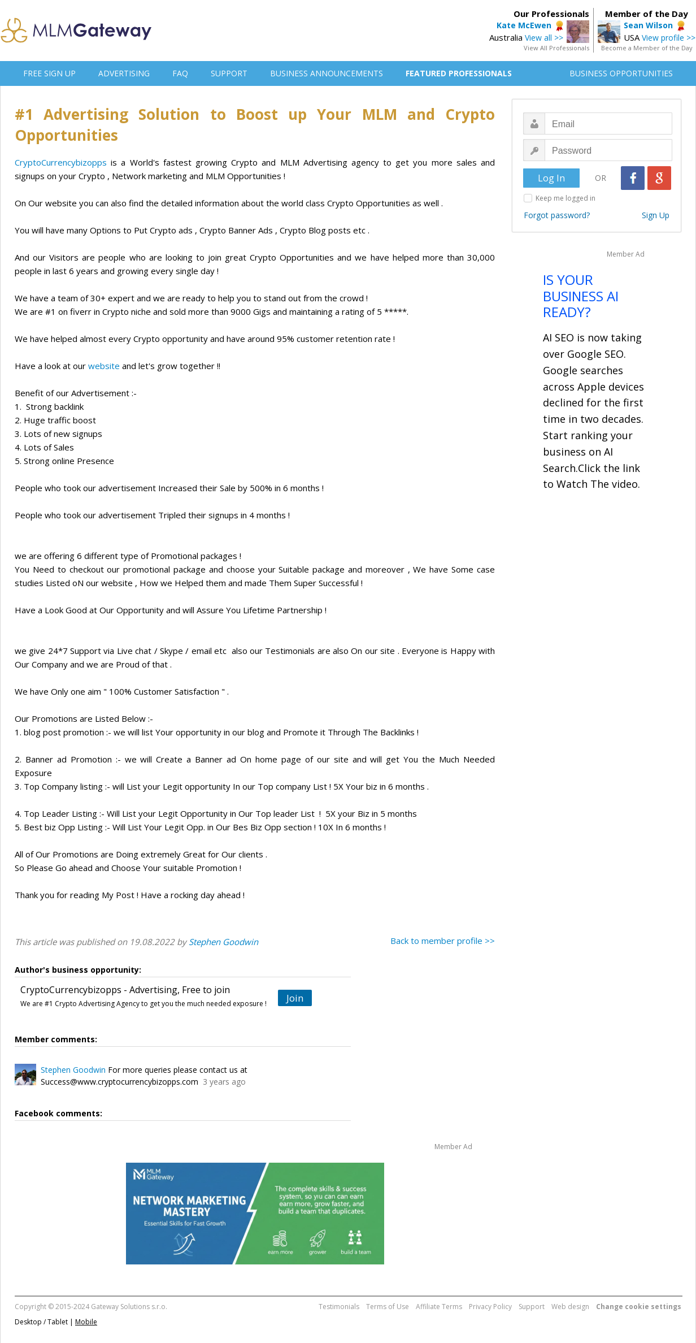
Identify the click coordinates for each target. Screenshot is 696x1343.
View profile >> (668, 37)
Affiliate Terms (439, 1306)
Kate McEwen (524, 25)
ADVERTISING (124, 73)
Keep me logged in (565, 198)
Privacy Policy (490, 1306)
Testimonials (339, 1306)
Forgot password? (557, 215)
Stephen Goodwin (223, 941)
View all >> (544, 37)
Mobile (86, 1322)
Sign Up (655, 215)
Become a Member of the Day (647, 48)
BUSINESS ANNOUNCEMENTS (326, 73)
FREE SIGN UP (49, 73)
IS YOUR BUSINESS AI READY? (581, 296)
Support (532, 1306)
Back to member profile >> (442, 940)
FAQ (180, 73)
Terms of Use (387, 1306)
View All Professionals (556, 48)
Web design (570, 1306)
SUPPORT (229, 73)
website (104, 365)
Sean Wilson (648, 25)
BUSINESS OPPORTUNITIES (621, 73)
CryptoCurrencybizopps (61, 162)
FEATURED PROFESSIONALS (459, 73)
